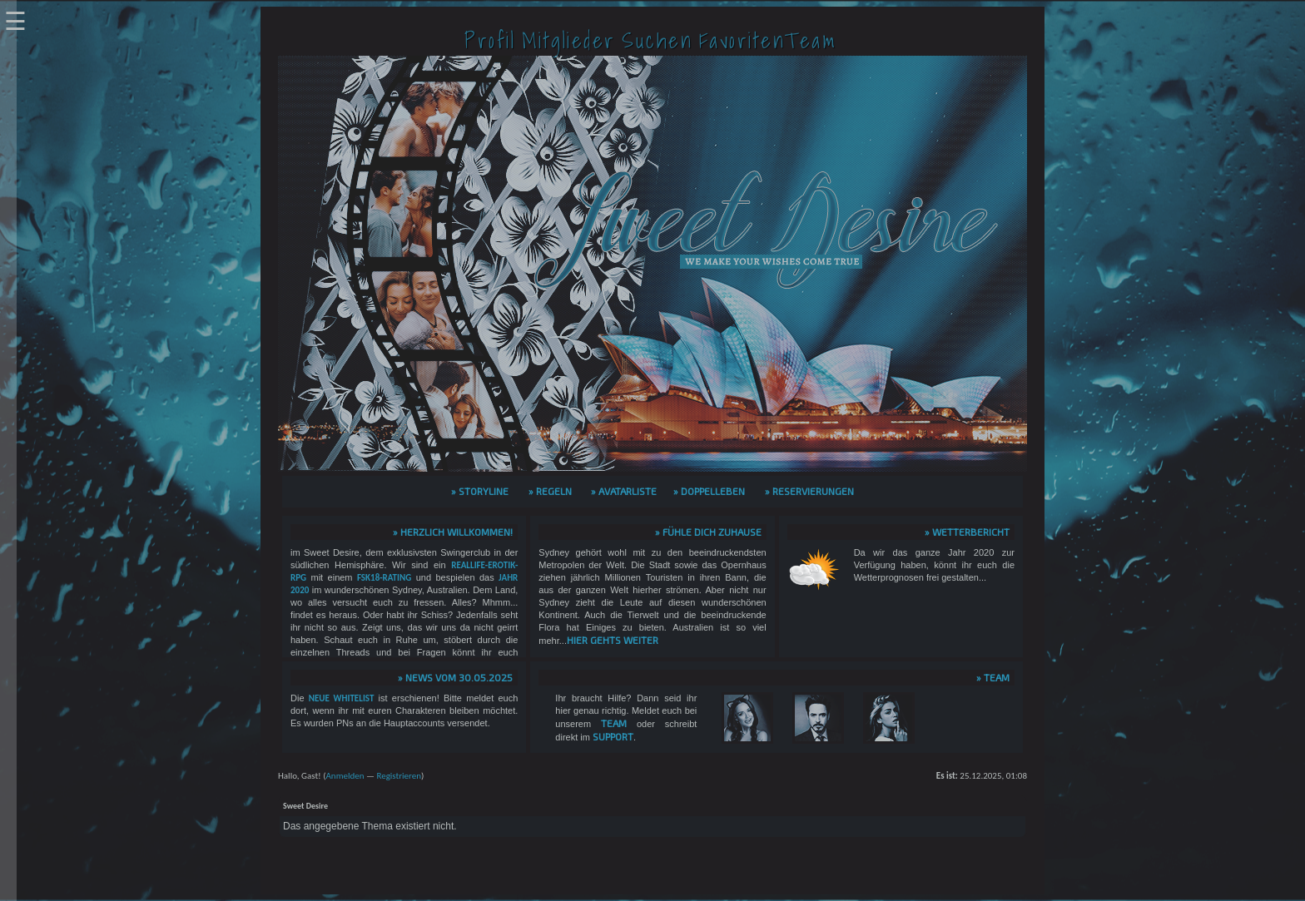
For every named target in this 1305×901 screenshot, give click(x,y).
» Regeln (550, 491)
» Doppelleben (709, 491)
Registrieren (398, 775)
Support (613, 736)
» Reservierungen (809, 491)
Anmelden (344, 775)
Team (614, 723)
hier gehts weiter (612, 640)
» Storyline (480, 491)
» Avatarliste (624, 491)
